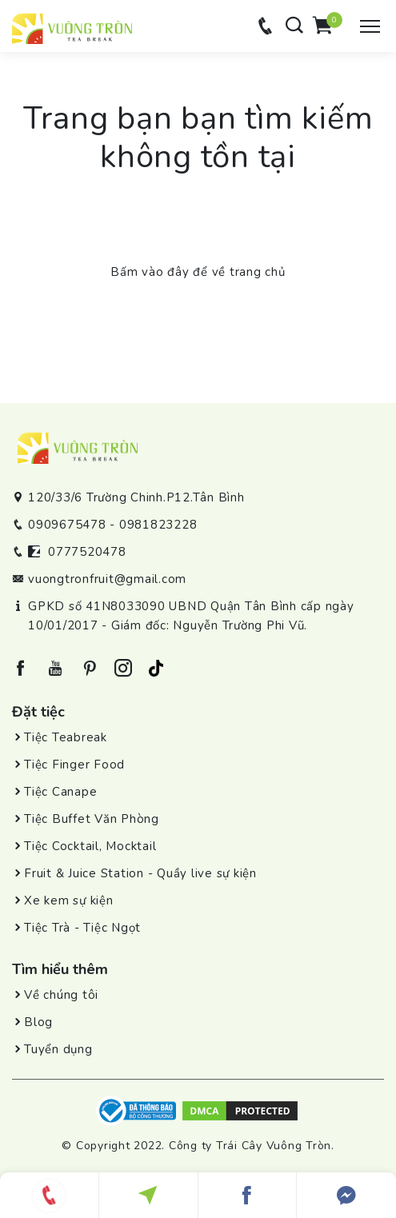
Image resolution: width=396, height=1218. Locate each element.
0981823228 (158, 525)
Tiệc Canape (60, 792)
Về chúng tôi (61, 995)
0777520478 (87, 552)
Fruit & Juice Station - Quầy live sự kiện (140, 873)
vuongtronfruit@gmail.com (107, 579)
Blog (38, 1022)
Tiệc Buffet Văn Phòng (91, 819)
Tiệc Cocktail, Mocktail (90, 846)
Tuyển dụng (58, 1049)
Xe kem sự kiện (69, 901)
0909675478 (67, 525)
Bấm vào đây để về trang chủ (197, 272)
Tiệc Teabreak (65, 737)
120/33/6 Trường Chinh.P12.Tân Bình (136, 497)
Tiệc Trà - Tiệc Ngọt (82, 928)
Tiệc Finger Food (74, 765)
